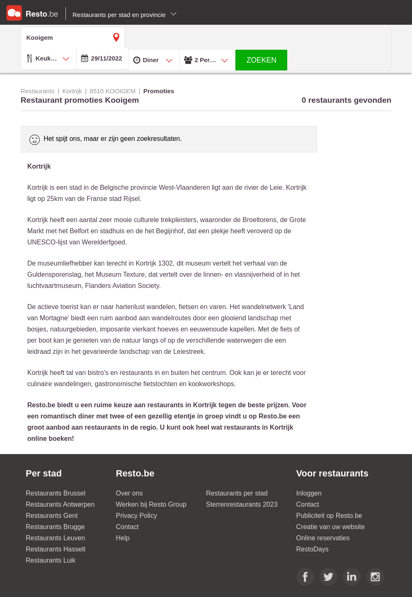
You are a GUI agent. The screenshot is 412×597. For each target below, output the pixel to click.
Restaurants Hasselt (55, 549)
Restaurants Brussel (55, 493)
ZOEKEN (261, 60)
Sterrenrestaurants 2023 (242, 504)
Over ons (129, 493)
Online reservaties (323, 537)
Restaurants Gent (52, 515)
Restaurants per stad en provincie (125, 14)
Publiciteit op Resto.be (329, 515)
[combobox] (48, 58)
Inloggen (309, 493)
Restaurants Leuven (55, 537)
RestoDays (312, 549)
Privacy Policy (137, 515)
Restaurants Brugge (55, 526)
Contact (127, 526)
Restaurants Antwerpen (60, 504)
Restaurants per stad (237, 493)
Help (123, 537)
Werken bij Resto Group (151, 504)
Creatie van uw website (330, 526)
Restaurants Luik (50, 560)
